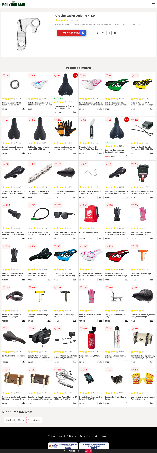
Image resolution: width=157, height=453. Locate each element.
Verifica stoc (74, 33)
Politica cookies (100, 436)
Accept (88, 450)
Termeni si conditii (56, 436)
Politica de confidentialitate (79, 436)
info (23, 109)
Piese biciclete (34, 420)
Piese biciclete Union (14, 420)
